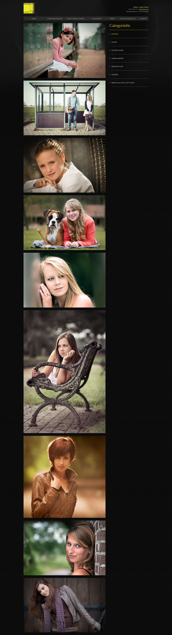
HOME (34, 18)
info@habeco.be (144, 9)
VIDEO (112, 18)
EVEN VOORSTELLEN (127, 18)
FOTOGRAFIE (96, 18)
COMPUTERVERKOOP (54, 18)
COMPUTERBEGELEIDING (75, 18)
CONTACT (143, 18)
